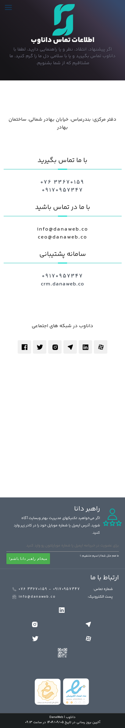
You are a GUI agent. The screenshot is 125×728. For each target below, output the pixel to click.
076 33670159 (62, 182)
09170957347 (62, 190)
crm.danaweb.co (62, 284)
